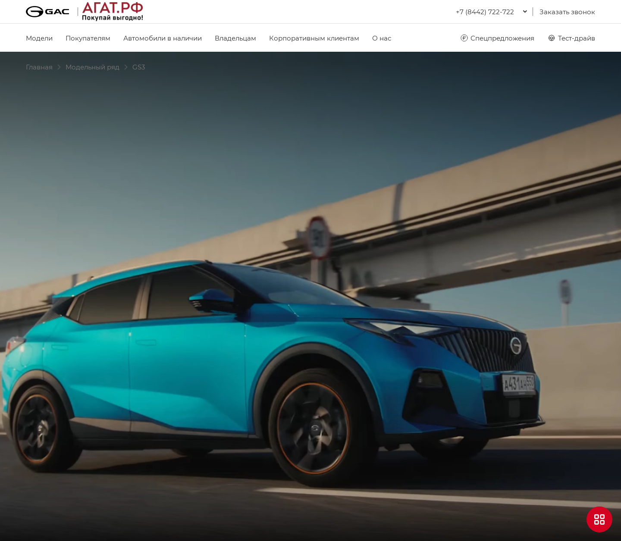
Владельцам (235, 38)
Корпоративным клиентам (314, 38)
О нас (381, 38)
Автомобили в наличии (162, 38)
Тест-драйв (571, 38)
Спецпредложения (497, 38)
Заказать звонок (567, 11)
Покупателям (88, 38)
